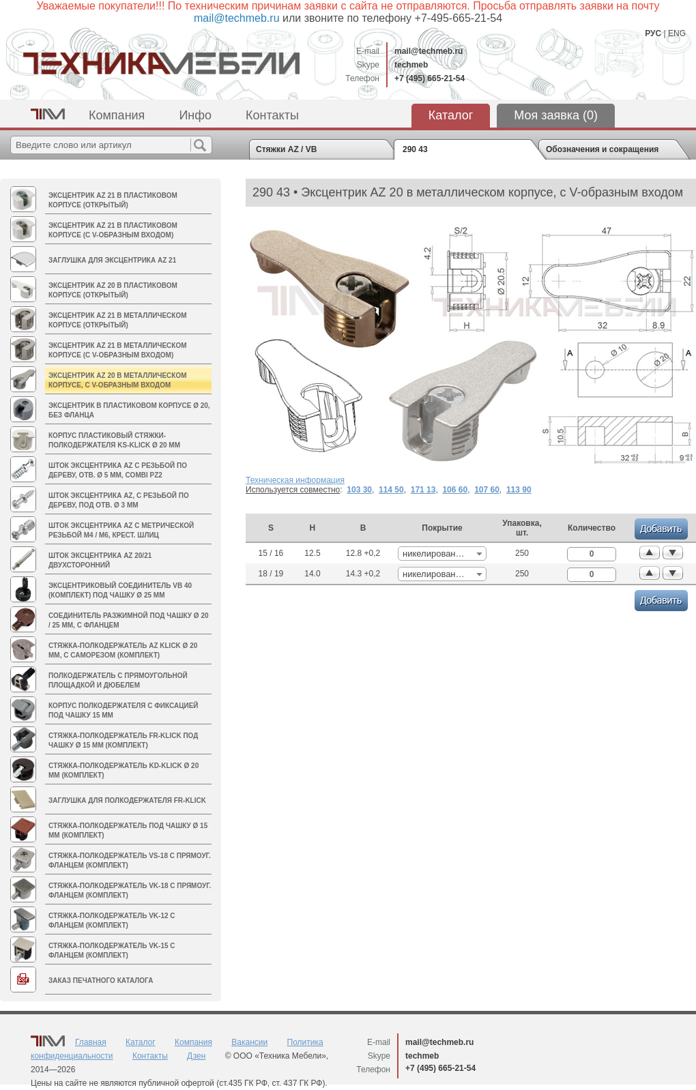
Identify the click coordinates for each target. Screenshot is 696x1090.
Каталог (451, 115)
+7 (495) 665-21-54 (429, 78)
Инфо (195, 115)
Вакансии (249, 1042)
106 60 (454, 490)
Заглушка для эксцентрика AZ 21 (112, 260)
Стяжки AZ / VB (286, 149)
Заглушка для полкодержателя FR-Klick (127, 800)
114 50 (391, 490)
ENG (677, 33)
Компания (117, 115)
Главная (90, 1042)
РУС (653, 33)
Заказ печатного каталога (100, 980)
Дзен (196, 1056)
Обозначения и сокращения (602, 149)
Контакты (272, 115)
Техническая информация (295, 480)
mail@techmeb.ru (428, 51)
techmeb (411, 65)
